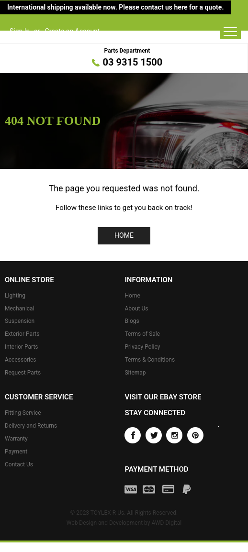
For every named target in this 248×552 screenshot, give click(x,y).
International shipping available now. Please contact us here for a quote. (115, 7)
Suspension (19, 321)
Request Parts (23, 372)
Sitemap (135, 372)
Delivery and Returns (31, 425)
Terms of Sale (142, 334)
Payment (16, 451)
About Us (136, 308)
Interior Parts (21, 346)
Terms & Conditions (149, 359)
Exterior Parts (22, 334)
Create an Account (72, 31)
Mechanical (19, 308)
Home (124, 235)
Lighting (15, 295)
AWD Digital (166, 522)
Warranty (16, 438)
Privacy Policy (142, 346)
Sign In (20, 31)
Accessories (20, 359)
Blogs (131, 321)
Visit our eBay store (162, 397)
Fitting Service (23, 412)
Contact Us (19, 464)
